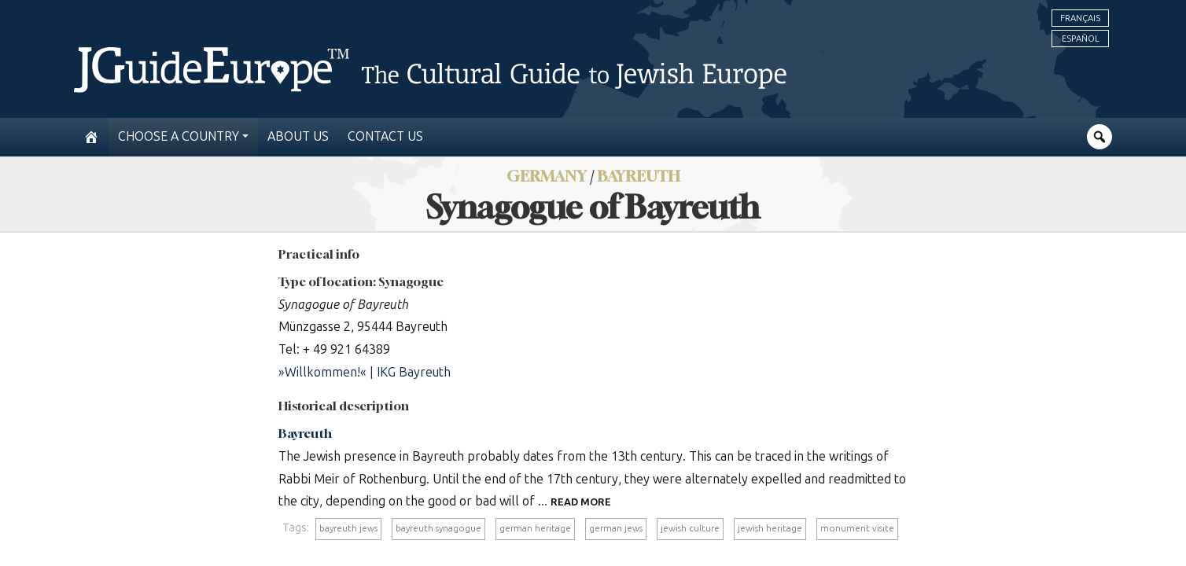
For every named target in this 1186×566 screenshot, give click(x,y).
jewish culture (690, 528)
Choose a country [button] (178, 136)
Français (1080, 18)
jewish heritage (770, 528)
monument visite (857, 528)
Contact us (385, 136)
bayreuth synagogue (438, 528)
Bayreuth (305, 433)
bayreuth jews (348, 528)
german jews (616, 528)
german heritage (535, 528)
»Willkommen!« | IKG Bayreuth (364, 372)
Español (1080, 38)
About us (298, 136)
